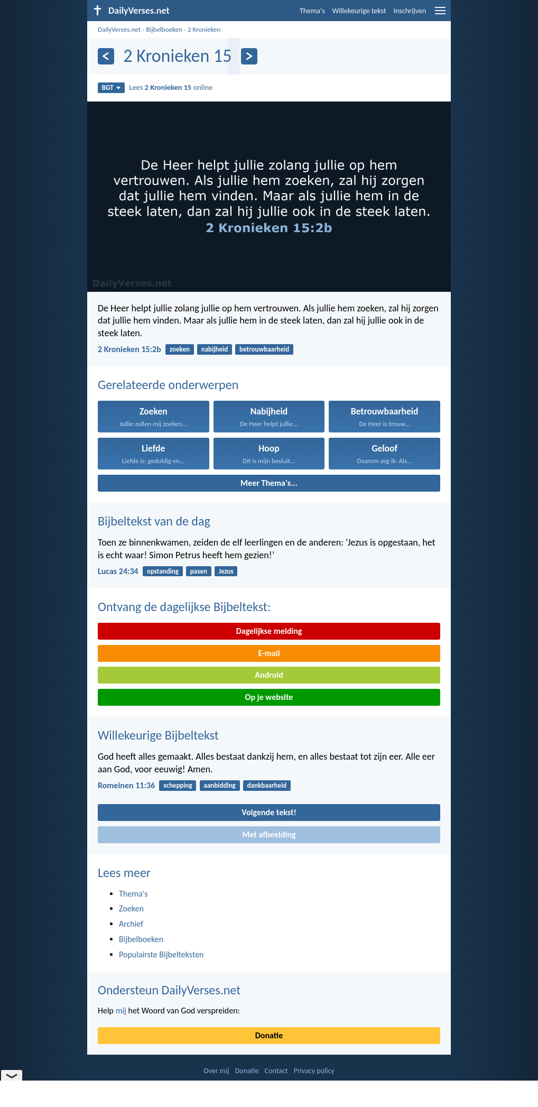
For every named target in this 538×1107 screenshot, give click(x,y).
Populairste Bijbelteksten (161, 954)
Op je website (269, 697)
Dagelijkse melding (269, 631)
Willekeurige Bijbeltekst (158, 735)
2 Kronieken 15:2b (129, 349)
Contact (276, 1070)
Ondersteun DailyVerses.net (169, 990)
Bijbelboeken (164, 29)
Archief (131, 924)
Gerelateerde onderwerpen (168, 384)
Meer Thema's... (269, 483)
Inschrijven (409, 10)
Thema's (312, 10)
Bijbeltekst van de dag (154, 521)
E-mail (269, 653)
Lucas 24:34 (118, 571)
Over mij (216, 1070)
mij (121, 1010)
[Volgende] (249, 56)
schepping (177, 785)
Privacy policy (314, 1070)
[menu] (440, 14)
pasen (198, 571)
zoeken (180, 349)
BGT (111, 87)
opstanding (163, 571)
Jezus (226, 571)
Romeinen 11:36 (126, 785)
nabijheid (214, 349)
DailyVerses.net (119, 29)
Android (269, 675)
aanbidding (220, 785)
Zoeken (131, 908)
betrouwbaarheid (264, 349)
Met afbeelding (268, 834)
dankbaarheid (267, 785)
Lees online (170, 87)
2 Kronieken (204, 29)
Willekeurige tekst (359, 10)
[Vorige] (106, 56)
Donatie (269, 1035)
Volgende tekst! (269, 812)
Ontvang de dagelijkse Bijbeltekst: (184, 606)
